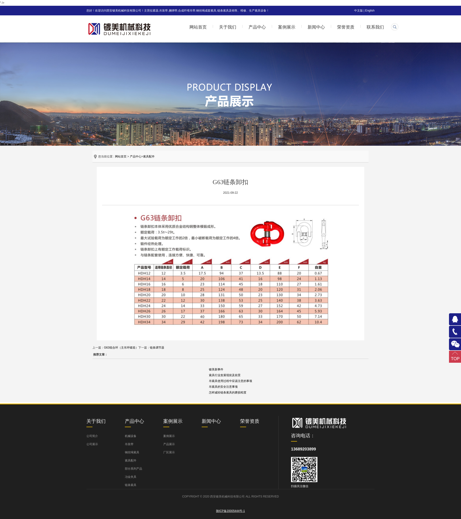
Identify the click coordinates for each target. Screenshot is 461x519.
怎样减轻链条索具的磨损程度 (227, 392)
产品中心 (257, 27)
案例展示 (286, 27)
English (370, 10)
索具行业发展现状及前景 (225, 375)
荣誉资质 (345, 27)
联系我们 (375, 27)
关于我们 (227, 27)
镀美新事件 (216, 369)
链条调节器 (157, 347)
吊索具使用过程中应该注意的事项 (230, 381)
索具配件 (149, 156)
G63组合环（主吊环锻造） (121, 347)
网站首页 (198, 27)
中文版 (358, 10)
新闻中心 (316, 27)
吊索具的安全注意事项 (223, 386)
